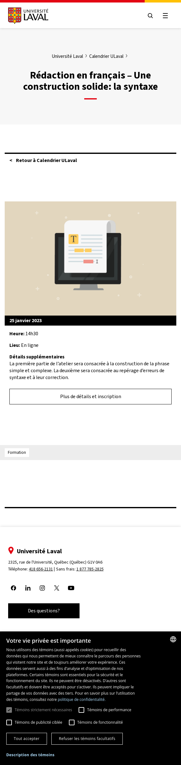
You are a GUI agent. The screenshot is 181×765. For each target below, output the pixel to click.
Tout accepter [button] (26, 738)
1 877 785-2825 (90, 569)
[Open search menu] (150, 15)
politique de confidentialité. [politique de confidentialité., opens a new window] (82, 699)
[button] (30, 755)
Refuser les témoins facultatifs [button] (87, 738)
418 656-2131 (41, 569)
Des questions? (44, 610)
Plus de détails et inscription (90, 396)
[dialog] (90, 698)
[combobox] (173, 639)
